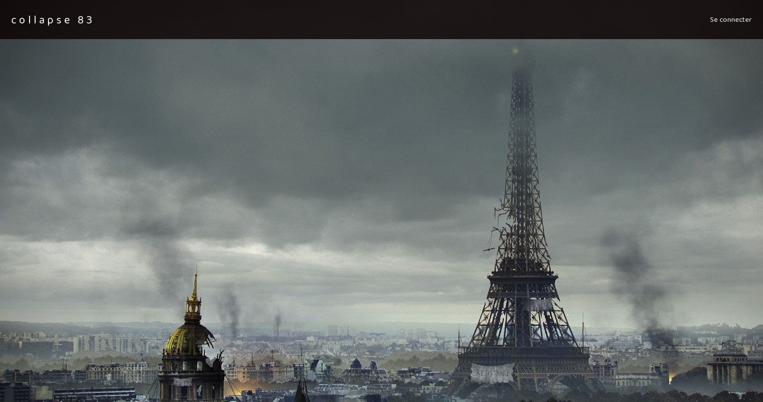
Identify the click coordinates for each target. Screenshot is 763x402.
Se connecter (731, 19)
